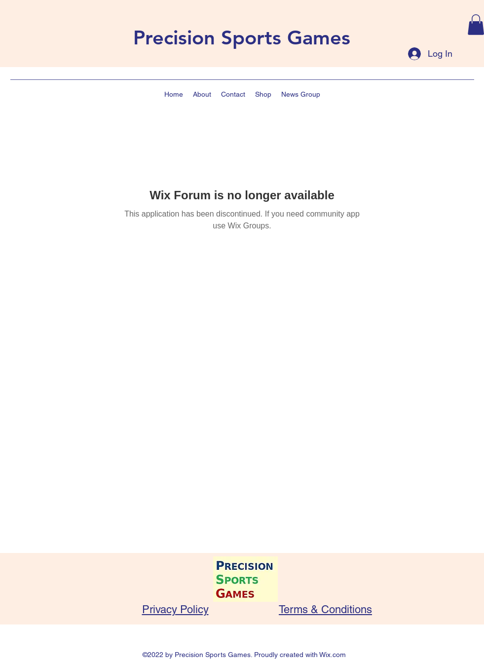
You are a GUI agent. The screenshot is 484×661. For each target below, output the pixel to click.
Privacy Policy (175, 609)
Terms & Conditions (325, 609)
